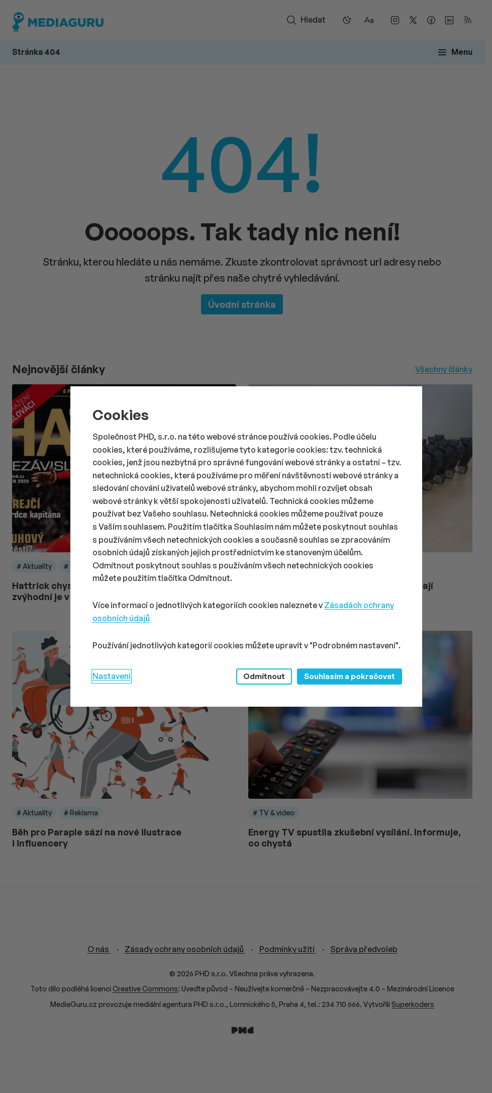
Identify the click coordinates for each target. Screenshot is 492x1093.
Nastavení (111, 676)
